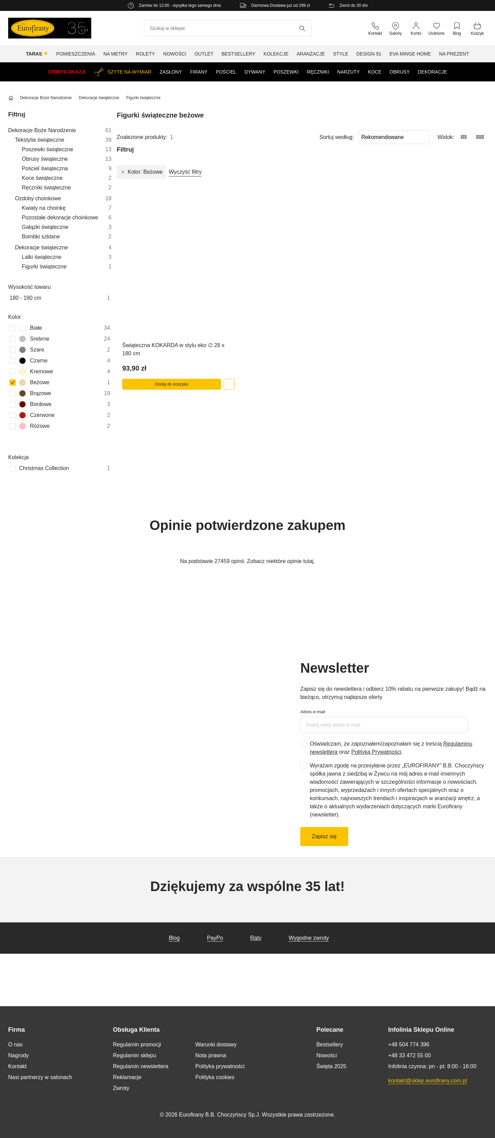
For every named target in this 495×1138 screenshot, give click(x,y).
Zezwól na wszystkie (347, 600)
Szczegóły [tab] (247, 550)
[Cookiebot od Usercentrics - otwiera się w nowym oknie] (366, 534)
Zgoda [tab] (145, 550)
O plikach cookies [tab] (349, 550)
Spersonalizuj (248, 600)
